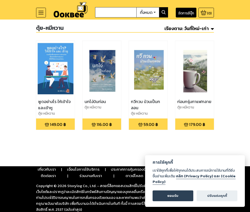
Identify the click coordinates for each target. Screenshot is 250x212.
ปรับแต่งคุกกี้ (217, 195)
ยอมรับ (172, 195)
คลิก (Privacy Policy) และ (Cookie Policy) (194, 179)
